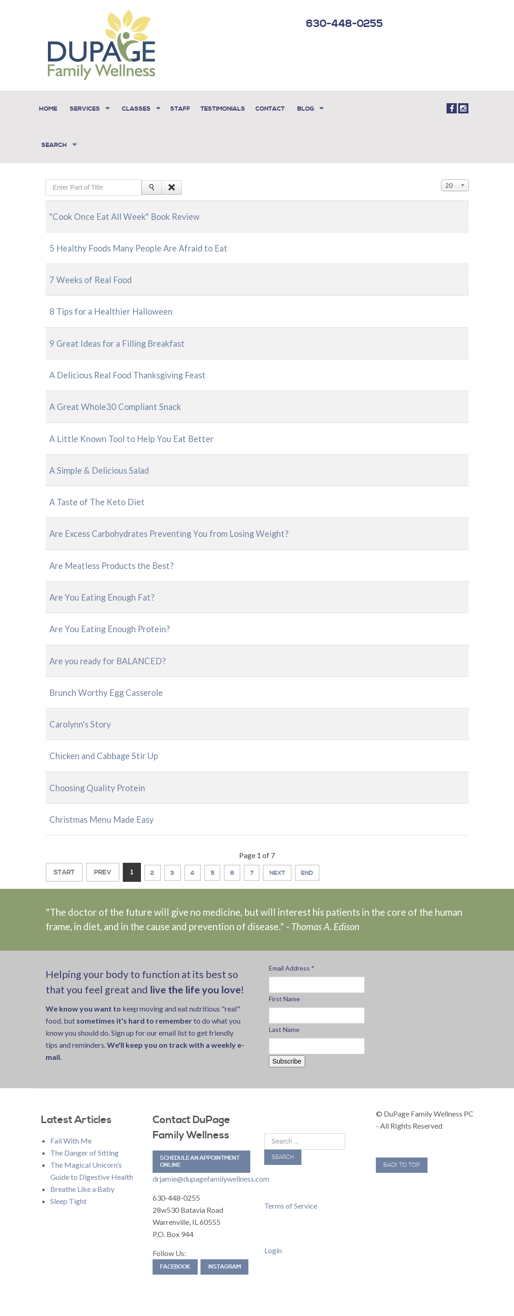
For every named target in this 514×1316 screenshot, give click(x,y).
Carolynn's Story (83, 716)
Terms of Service (290, 1197)
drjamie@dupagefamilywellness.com (211, 1171)
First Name (284, 991)
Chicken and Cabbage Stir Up (109, 748)
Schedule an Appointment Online (200, 1154)
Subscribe (287, 1053)
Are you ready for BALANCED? (114, 653)
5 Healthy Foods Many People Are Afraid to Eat (148, 240)
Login (273, 1242)
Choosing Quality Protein (102, 779)
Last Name (284, 1021)
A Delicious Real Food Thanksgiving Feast (136, 367)
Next (300, 865)
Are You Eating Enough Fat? (106, 589)
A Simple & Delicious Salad (104, 463)
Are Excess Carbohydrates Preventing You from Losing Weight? (181, 526)
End (335, 865)
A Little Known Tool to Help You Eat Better (139, 430)
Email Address (291, 960)
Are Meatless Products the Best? (117, 557)
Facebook (175, 1259)
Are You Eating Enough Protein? (115, 621)
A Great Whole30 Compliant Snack (122, 399)
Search (283, 1149)
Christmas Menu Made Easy (106, 811)
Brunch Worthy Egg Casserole (112, 684)
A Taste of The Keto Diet (101, 494)
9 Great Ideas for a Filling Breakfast (123, 336)
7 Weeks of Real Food (95, 272)
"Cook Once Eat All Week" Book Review (133, 209)
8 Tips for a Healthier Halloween (117, 304)
